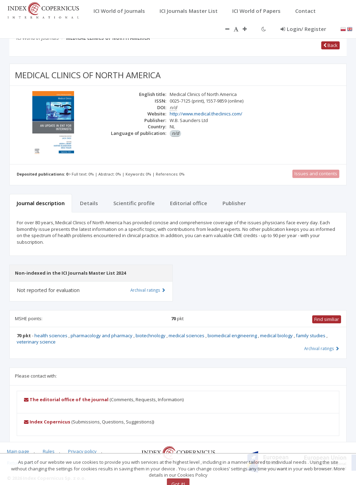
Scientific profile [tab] (134, 203)
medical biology (277, 335)
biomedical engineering (233, 335)
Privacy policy (82, 451)
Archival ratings (321, 348)
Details (89, 203)
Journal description (41, 203)
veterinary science (36, 342)
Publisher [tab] (234, 203)
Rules (49, 451)
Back (330, 45)
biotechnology (151, 335)
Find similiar (326, 319)
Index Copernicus (47, 422)
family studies (311, 335)
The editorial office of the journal (66, 399)
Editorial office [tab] (188, 203)
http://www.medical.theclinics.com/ (206, 114)
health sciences (51, 335)
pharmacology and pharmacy (102, 335)
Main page (18, 451)
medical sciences (187, 335)
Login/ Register (303, 28)
